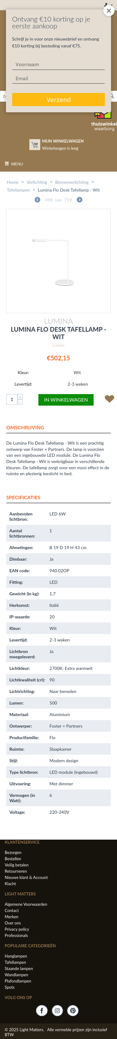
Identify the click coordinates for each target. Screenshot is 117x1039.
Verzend (58, 99)
